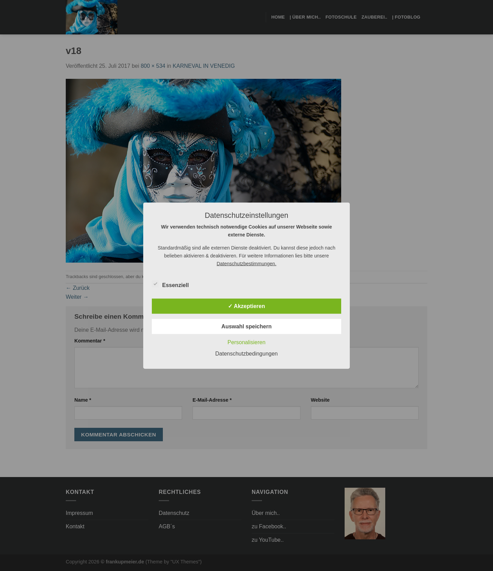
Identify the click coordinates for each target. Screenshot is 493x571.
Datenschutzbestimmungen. (246, 263)
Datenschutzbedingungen (246, 353)
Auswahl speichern (246, 326)
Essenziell (170, 284)
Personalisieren (246, 342)
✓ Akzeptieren (246, 306)
